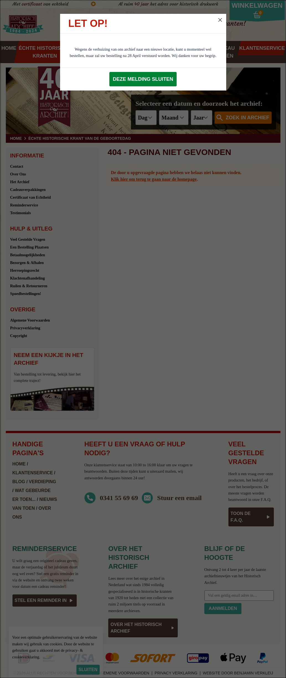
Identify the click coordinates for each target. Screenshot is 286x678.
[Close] (220, 20)
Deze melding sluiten (143, 79)
